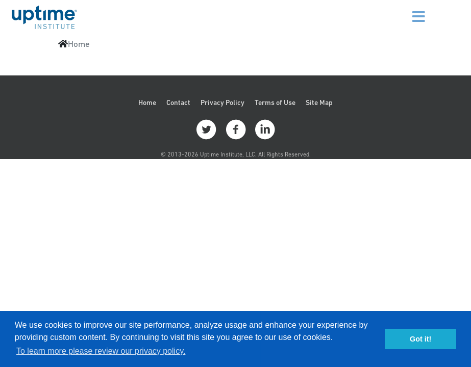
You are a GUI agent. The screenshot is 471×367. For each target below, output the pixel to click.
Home (147, 102)
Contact (178, 102)
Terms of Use (275, 102)
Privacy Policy (222, 102)
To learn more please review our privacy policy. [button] (100, 351)
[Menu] (409, 10)
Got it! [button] (420, 339)
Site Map (319, 102)
